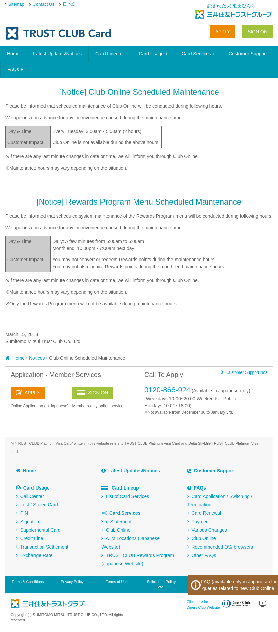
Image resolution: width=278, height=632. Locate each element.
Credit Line (29, 538)
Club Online (115, 530)
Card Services (198, 54)
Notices (37, 358)
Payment (198, 521)
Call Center (30, 496)
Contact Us (43, 4)
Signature (28, 521)
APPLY (222, 31)
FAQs (15, 69)
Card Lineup (110, 54)
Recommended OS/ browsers (220, 547)
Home (13, 53)
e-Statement (116, 521)
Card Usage (153, 54)
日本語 (69, 4)
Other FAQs (201, 555)
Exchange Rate (34, 555)
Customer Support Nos (244, 372)
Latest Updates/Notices (57, 53)
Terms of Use (117, 582)
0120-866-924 (167, 390)
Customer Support (248, 53)
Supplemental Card (38, 530)
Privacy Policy (72, 582)
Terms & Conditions (28, 582)
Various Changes (207, 530)
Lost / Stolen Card (37, 504)
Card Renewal (204, 513)
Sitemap (16, 4)
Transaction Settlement (42, 547)
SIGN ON (257, 31)
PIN (22, 513)
